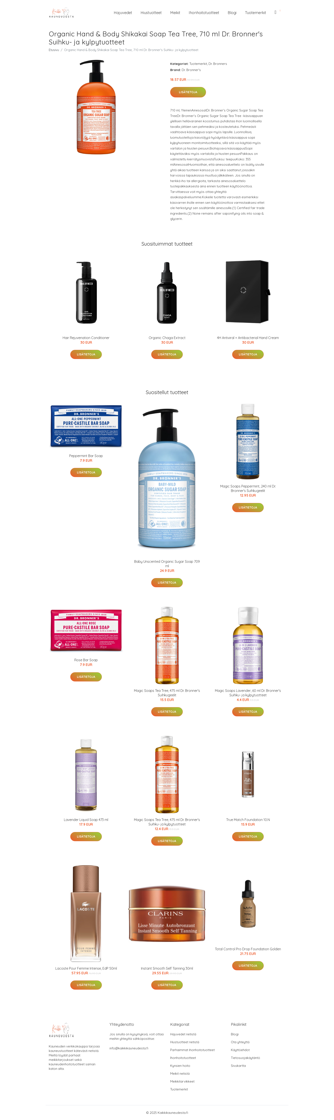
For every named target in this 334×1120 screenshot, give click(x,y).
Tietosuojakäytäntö (245, 1058)
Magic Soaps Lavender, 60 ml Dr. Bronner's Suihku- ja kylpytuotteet (248, 692)
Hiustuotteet (151, 12)
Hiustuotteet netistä (184, 1042)
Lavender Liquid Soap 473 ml (86, 820)
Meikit (175, 12)
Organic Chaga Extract (167, 338)
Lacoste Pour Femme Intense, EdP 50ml (86, 968)
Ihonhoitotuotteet (204, 12)
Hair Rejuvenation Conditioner (86, 338)
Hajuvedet (123, 12)
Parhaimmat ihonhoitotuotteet (192, 1050)
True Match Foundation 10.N (248, 820)
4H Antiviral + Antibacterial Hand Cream (248, 338)
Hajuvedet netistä (183, 1034)
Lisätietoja (188, 92)
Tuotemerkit (255, 12)
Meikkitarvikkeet (182, 1081)
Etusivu (54, 50)
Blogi (232, 12)
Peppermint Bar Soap (86, 456)
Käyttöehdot (240, 1050)
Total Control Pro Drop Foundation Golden (248, 949)
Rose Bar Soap (86, 660)
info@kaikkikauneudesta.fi (128, 1048)
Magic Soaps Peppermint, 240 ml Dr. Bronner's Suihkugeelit (248, 488)
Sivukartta (238, 1066)
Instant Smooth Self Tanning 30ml (167, 968)
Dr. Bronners (218, 64)
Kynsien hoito (180, 1066)
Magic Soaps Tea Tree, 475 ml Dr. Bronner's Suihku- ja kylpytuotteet (167, 822)
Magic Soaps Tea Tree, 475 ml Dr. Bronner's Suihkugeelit (167, 692)
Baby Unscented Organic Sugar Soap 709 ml (167, 563)
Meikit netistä (180, 1074)
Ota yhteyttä (240, 1042)
